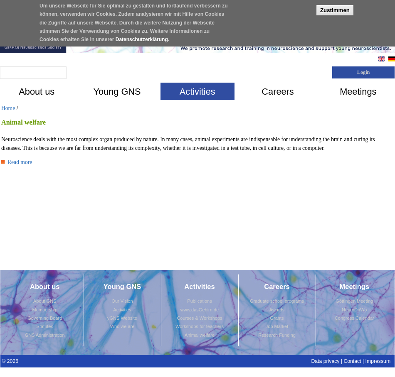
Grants (277, 318)
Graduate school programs (277, 301)
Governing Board (44, 318)
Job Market (277, 326)
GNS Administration (45, 335)
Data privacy (325, 361)
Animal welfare (200, 335)
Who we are (122, 326)
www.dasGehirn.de (199, 309)
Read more (16, 162)
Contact (352, 361)
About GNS (45, 301)
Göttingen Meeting (354, 301)
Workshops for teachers (199, 326)
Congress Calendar (354, 318)
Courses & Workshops (199, 318)
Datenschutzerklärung (142, 35)
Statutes (45, 326)
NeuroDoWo (354, 309)
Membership (44, 309)
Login (363, 72)
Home (8, 108)
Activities (122, 309)
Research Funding (277, 335)
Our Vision (122, 301)
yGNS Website (122, 318)
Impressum (378, 361)
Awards (276, 309)
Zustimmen (335, 5)
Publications (199, 301)
